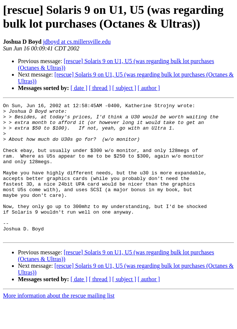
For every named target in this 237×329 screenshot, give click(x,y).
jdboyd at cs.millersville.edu (76, 41)
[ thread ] (100, 88)
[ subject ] (124, 88)
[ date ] (79, 88)
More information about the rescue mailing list (59, 322)
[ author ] (149, 88)
